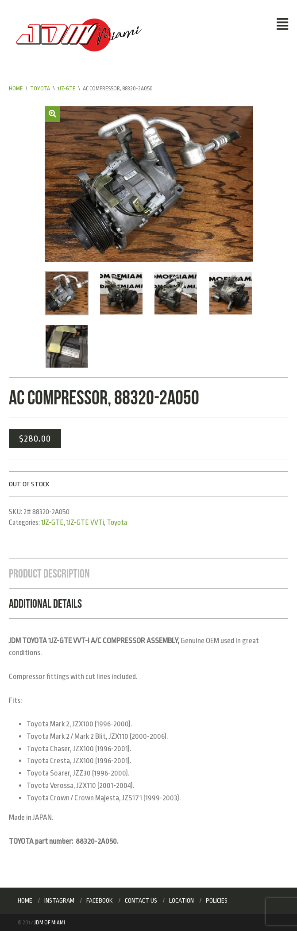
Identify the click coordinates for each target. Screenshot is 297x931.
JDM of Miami (49, 922)
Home (16, 88)
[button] (52, 114)
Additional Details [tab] (45, 603)
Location (181, 900)
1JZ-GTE (66, 88)
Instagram (59, 900)
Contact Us (141, 900)
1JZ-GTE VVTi (85, 523)
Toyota (40, 88)
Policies (217, 900)
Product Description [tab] (49, 573)
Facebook (99, 900)
